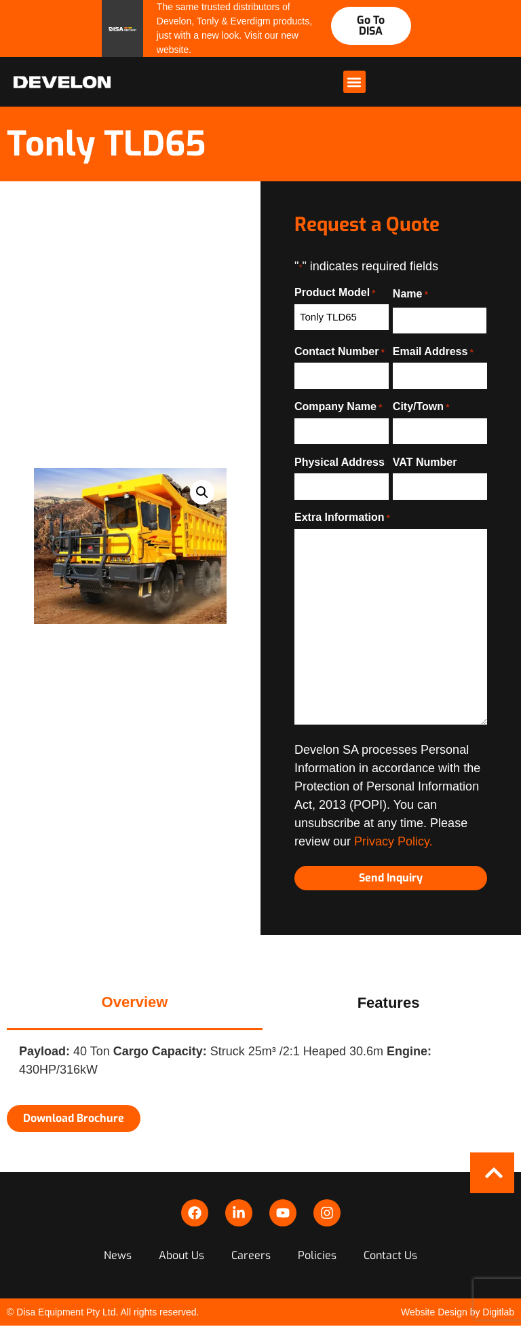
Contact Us (390, 1255)
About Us (181, 1255)
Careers (251, 1255)
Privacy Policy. (393, 841)
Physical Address (339, 462)
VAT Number (425, 462)
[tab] (135, 1003)
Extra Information (342, 517)
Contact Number (339, 351)
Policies (317, 1255)
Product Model (334, 292)
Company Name (338, 406)
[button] (354, 82)
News (118, 1255)
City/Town (421, 406)
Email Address (433, 351)
